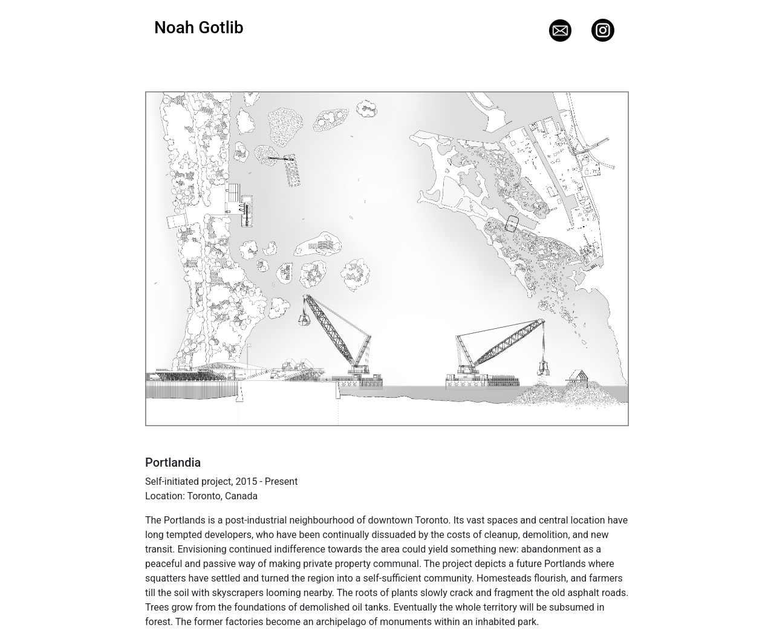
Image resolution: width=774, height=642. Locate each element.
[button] (181, 258)
